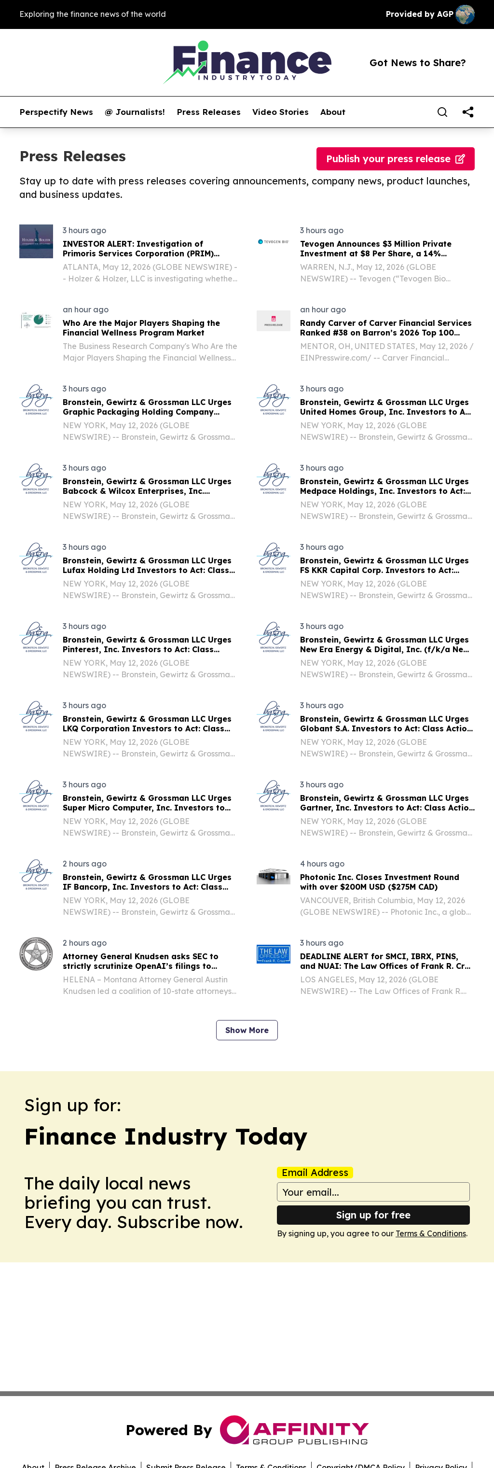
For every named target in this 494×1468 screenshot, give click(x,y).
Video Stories (280, 112)
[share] (468, 112)
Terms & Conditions (431, 1233)
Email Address (315, 1172)
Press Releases (209, 112)
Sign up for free (373, 1215)
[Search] (442, 112)
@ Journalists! (135, 112)
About (332, 112)
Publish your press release (395, 159)
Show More (247, 1030)
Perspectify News (56, 112)
